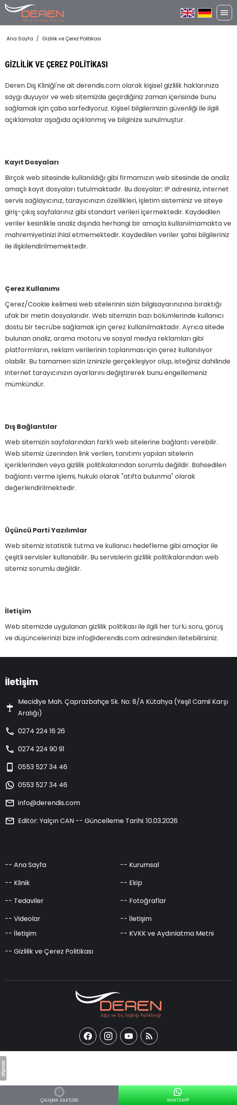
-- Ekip (131, 883)
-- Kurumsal (139, 865)
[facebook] (87, 1036)
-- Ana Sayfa (25, 865)
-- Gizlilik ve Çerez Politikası (49, 951)
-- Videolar (22, 918)
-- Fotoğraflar (143, 900)
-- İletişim (136, 918)
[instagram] (108, 1036)
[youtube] (128, 1036)
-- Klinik (17, 883)
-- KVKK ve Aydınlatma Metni (167, 933)
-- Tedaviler (24, 900)
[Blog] (149, 1036)
